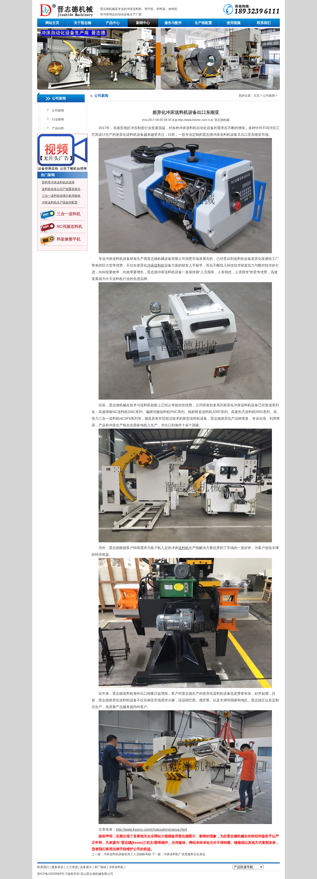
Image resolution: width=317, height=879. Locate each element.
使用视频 (233, 23)
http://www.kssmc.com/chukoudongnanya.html (151, 829)
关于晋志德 (82, 23)
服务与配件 (173, 23)
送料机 (183, 548)
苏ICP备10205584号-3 (52, 874)
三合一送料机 (68, 214)
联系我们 (264, 23)
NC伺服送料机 (69, 226)
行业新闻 (58, 119)
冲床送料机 (134, 9)
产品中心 (113, 23)
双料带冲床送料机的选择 (58, 182)
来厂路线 (100, 867)
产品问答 (58, 128)
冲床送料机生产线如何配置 (60, 202)
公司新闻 (58, 110)
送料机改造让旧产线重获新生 (61, 189)
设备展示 (86, 867)
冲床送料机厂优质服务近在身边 (184, 854)
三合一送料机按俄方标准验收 (61, 195)
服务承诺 (57, 867)
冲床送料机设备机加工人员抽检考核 (127, 854)
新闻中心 (143, 23)
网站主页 (52, 23)
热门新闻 (48, 175)
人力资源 (72, 867)
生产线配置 (203, 23)
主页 (257, 95)
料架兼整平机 (68, 239)
